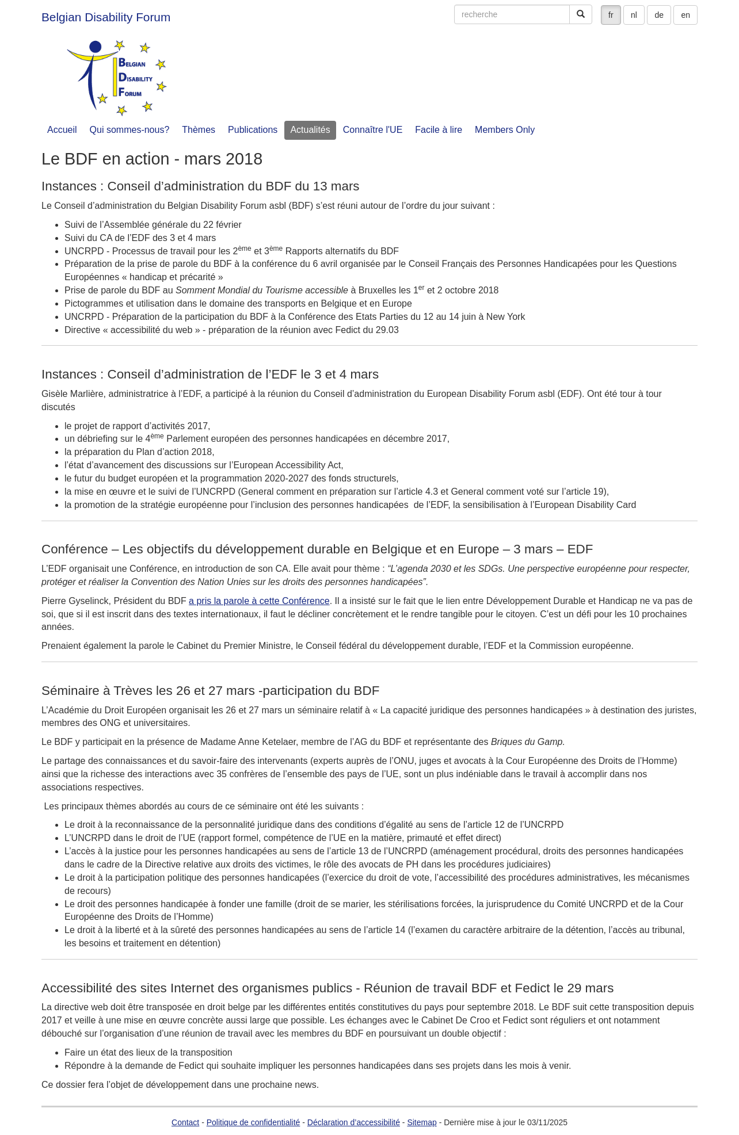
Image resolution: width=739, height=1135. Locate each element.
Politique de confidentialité (253, 1122)
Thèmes (198, 130)
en (685, 15)
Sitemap (421, 1122)
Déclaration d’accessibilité (353, 1122)
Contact (185, 1122)
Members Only (505, 130)
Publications (252, 130)
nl (634, 15)
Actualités (310, 130)
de (659, 15)
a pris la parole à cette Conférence (259, 601)
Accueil (62, 130)
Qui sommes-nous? (130, 130)
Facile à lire (438, 130)
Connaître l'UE (373, 130)
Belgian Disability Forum (105, 17)
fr (611, 15)
